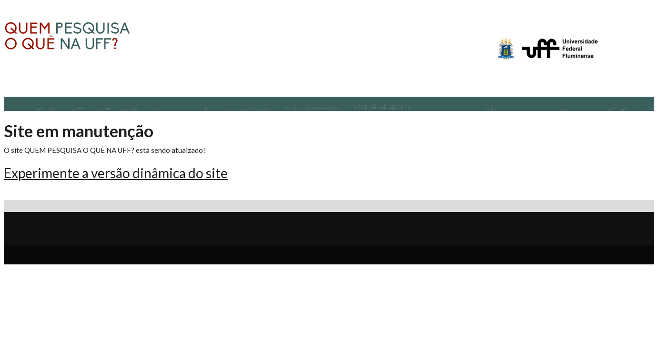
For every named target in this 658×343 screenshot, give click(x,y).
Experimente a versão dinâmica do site (116, 173)
